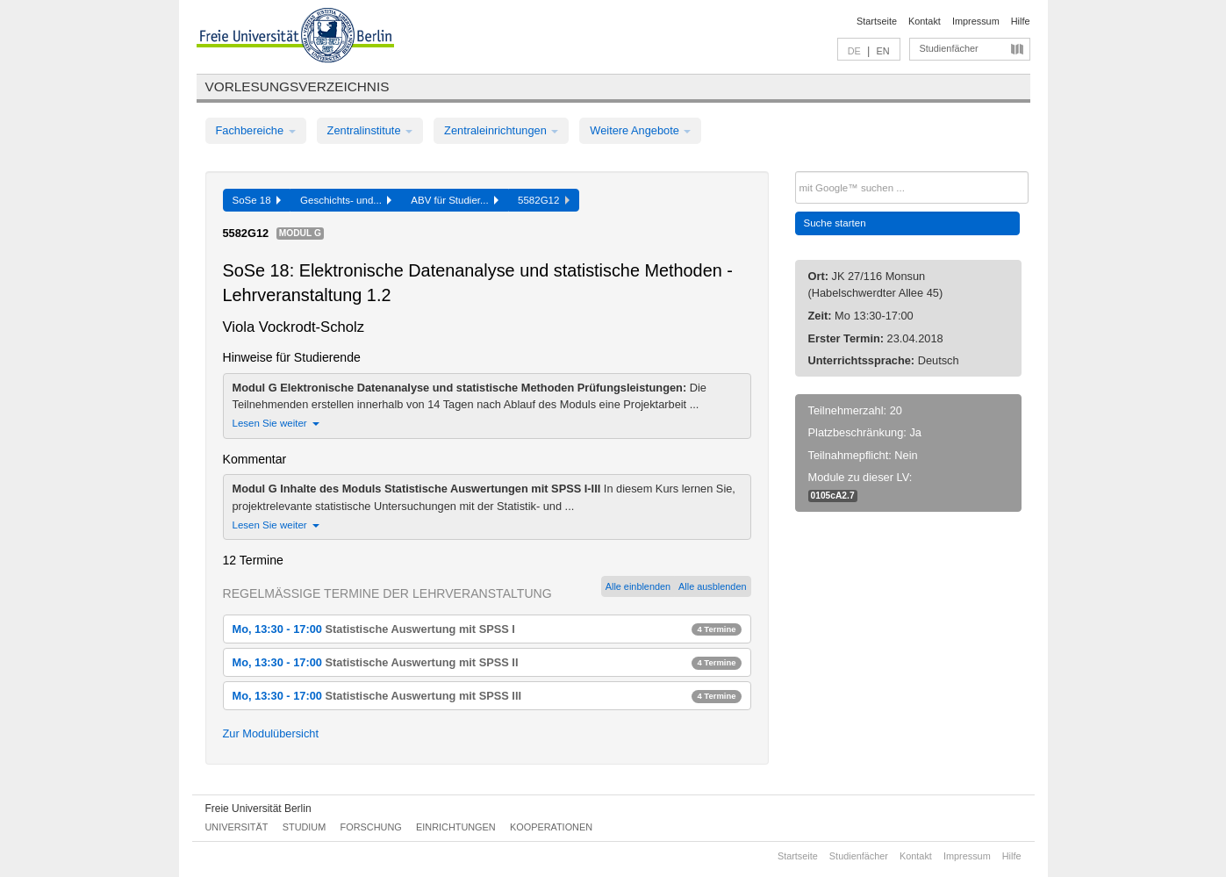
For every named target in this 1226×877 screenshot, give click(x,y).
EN (882, 51)
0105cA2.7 (833, 495)
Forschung (371, 827)
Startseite (877, 21)
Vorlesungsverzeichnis (297, 86)
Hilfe (1020, 21)
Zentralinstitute (370, 130)
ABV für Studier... (454, 200)
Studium (304, 827)
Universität (237, 827)
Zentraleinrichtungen (501, 130)
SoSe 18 (257, 200)
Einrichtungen (456, 827)
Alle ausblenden (712, 586)
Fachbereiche (256, 130)
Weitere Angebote (640, 130)
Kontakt (924, 21)
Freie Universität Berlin (258, 808)
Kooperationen (551, 827)
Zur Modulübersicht (271, 733)
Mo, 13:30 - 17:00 (487, 629)
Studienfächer (949, 48)
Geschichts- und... (345, 200)
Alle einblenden (638, 586)
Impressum (976, 21)
